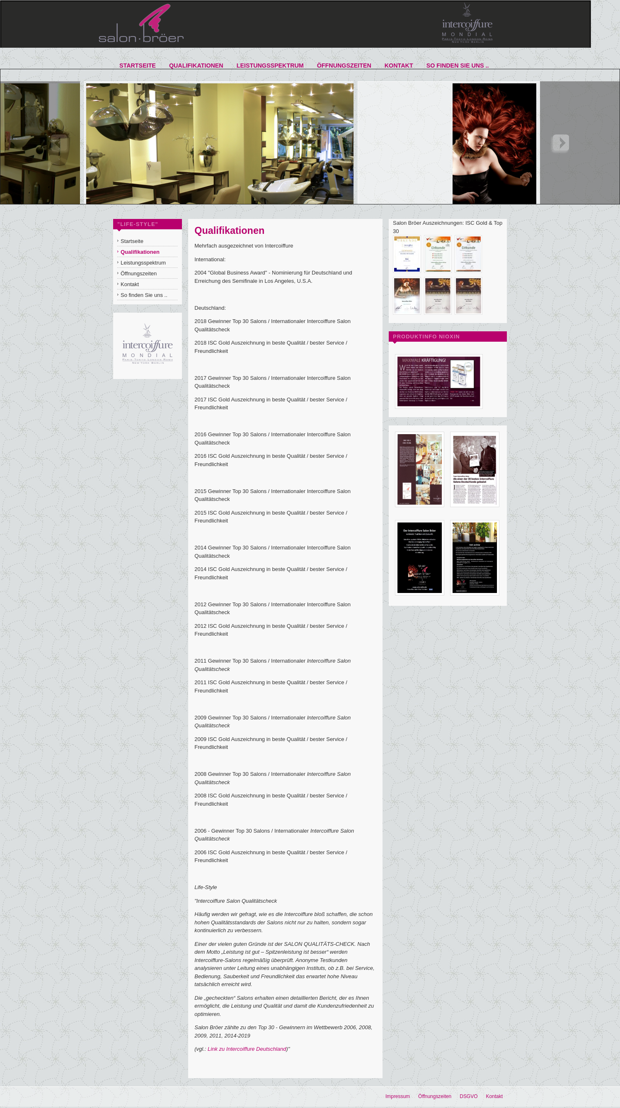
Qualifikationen (229, 230)
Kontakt (494, 1096)
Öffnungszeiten (434, 1096)
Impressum (397, 1096)
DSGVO (468, 1096)
